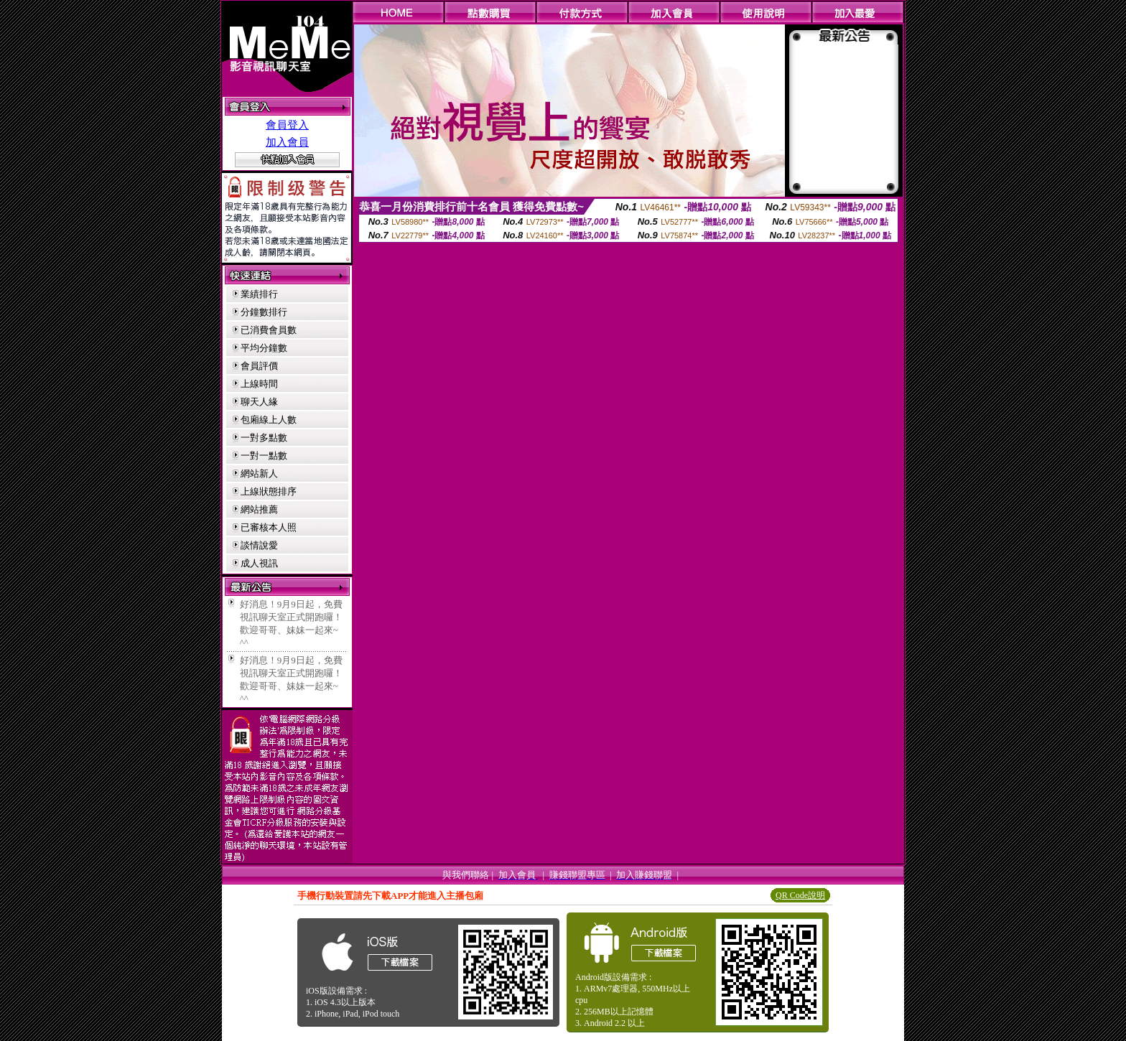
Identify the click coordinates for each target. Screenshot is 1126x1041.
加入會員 (287, 142)
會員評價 (259, 365)
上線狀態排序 (269, 491)
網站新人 (259, 473)
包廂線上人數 (269, 419)
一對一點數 (264, 455)
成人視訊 (259, 563)
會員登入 (287, 125)
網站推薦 (259, 509)
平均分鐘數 (264, 347)
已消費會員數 (269, 330)
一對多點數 (264, 437)
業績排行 (259, 294)
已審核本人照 (269, 527)
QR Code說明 (800, 895)
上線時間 (259, 383)
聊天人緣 (259, 401)
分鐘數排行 (264, 312)
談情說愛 (259, 545)
